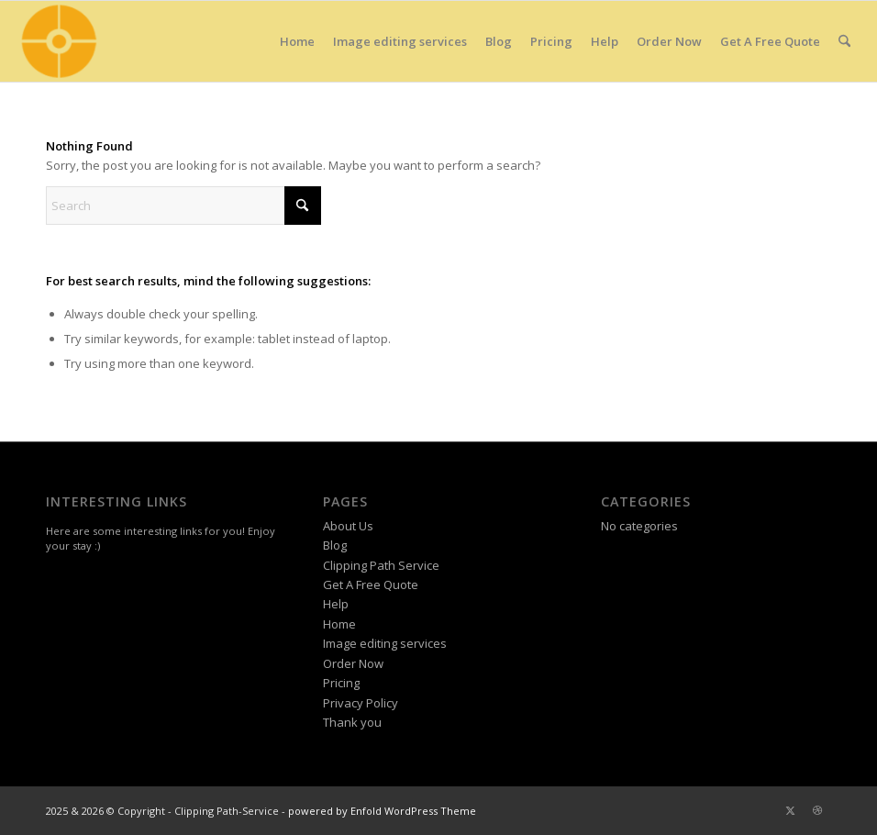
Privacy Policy (360, 703)
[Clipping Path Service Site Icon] (57, 41)
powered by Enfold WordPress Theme (382, 811)
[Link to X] (790, 810)
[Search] (844, 41)
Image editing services (385, 643)
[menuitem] (297, 41)
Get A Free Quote (370, 584)
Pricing (341, 682)
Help (336, 604)
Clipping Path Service (381, 565)
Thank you (352, 722)
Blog (335, 545)
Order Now (353, 663)
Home (339, 624)
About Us (348, 526)
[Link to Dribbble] (817, 810)
